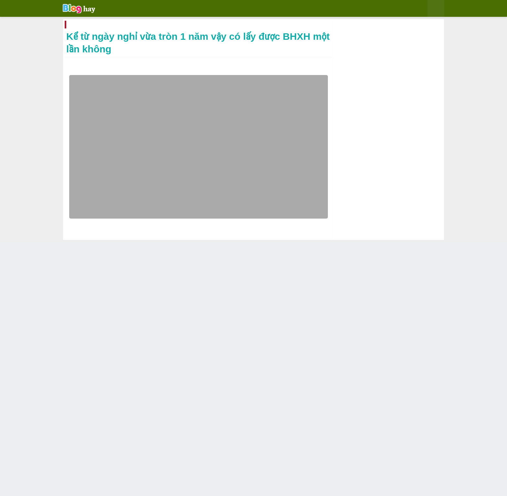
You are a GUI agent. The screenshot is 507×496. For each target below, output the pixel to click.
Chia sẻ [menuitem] (172, 9)
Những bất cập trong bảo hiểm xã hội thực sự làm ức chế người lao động (167, 429)
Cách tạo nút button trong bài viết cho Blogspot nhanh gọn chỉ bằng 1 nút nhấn (390, 284)
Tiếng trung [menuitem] (312, 9)
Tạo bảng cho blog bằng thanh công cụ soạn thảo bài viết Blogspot (391, 333)
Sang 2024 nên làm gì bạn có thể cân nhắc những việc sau (391, 382)
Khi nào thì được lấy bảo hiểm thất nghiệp (227, 428)
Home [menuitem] (126, 9)
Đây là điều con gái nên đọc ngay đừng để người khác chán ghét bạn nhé (374, 164)
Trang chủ (94, 26)
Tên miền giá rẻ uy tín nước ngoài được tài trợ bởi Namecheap (388, 358)
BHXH (115, 26)
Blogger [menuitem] (198, 9)
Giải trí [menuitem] (148, 9)
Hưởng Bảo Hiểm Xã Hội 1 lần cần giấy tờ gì (287, 428)
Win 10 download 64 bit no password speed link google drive (389, 235)
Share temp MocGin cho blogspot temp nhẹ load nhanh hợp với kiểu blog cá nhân (391, 186)
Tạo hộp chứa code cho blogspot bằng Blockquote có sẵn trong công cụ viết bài (390, 260)
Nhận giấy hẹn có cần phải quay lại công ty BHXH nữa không (104, 429)
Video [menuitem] (280, 9)
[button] (404, 8)
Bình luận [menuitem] (226, 9)
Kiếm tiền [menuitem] (255, 9)
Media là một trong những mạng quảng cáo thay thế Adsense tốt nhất (387, 210)
